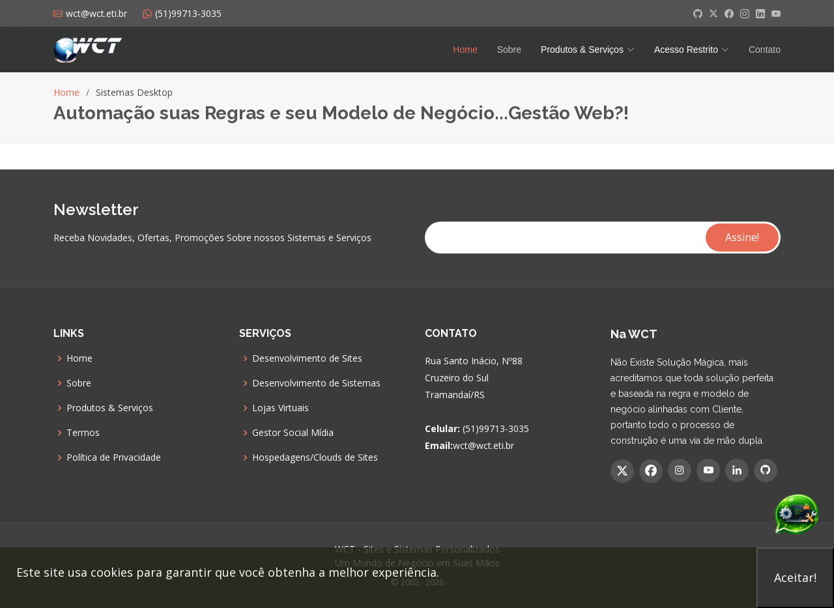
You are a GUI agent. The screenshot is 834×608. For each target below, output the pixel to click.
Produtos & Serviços (109, 408)
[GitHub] (765, 470)
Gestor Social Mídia (293, 432)
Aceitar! (795, 577)
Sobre (509, 49)
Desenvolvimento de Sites (307, 358)
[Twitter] (622, 471)
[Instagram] (679, 470)
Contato (765, 49)
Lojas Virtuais (280, 408)
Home (465, 49)
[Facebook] (651, 471)
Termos (83, 432)
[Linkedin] (737, 470)
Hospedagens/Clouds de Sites (315, 457)
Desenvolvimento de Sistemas (316, 383)
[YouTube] (708, 470)
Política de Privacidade (113, 457)
